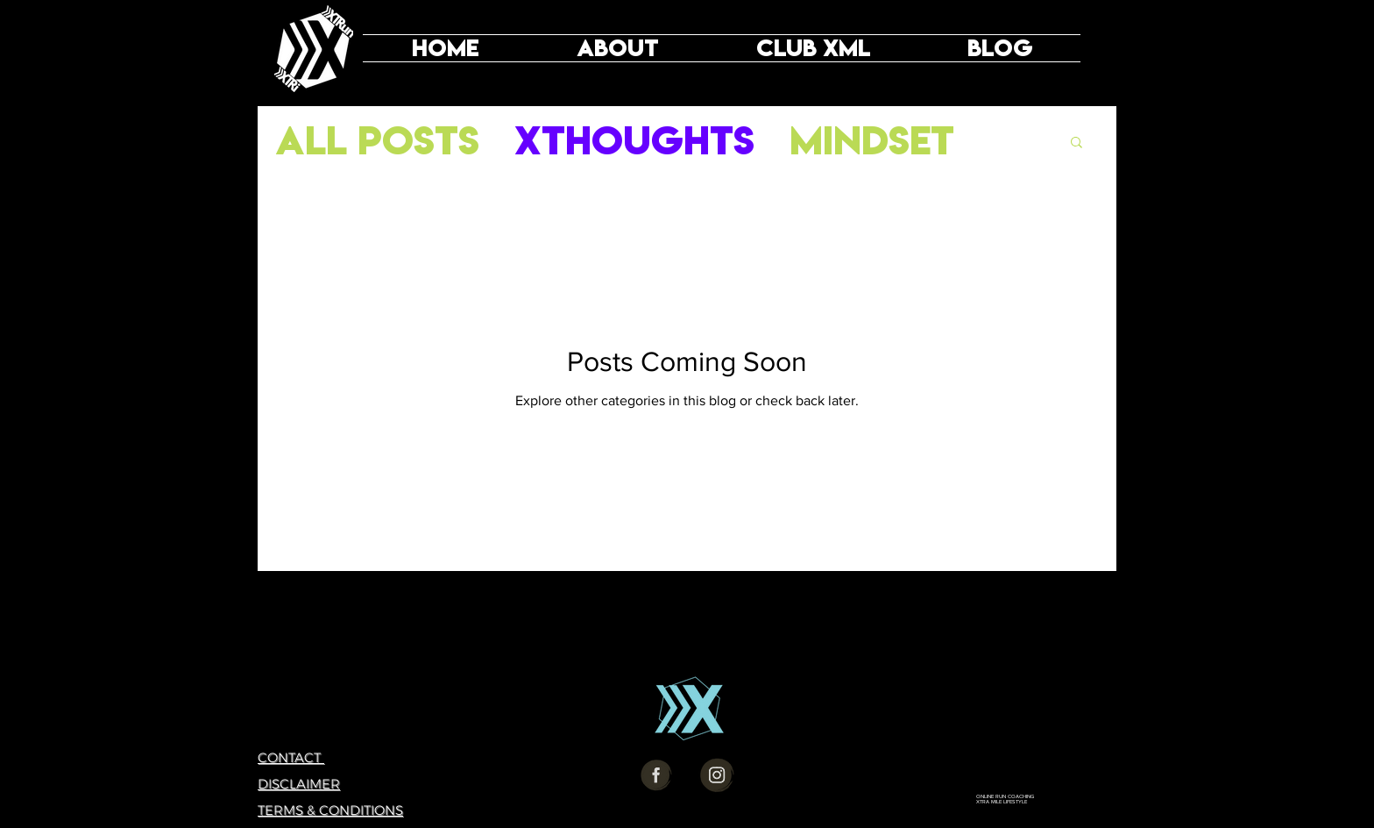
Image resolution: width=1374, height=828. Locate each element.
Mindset (872, 141)
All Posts (377, 141)
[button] (1076, 143)
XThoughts (634, 141)
